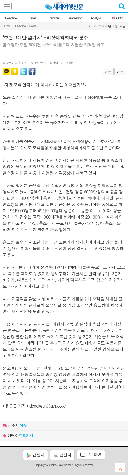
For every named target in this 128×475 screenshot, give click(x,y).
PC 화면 (90, 454)
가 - (108, 71)
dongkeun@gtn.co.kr (47, 406)
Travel (32, 17)
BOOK (117, 17)
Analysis (96, 17)
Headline (11, 17)
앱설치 (35, 455)
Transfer (53, 17)
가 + (119, 71)
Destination (74, 17)
